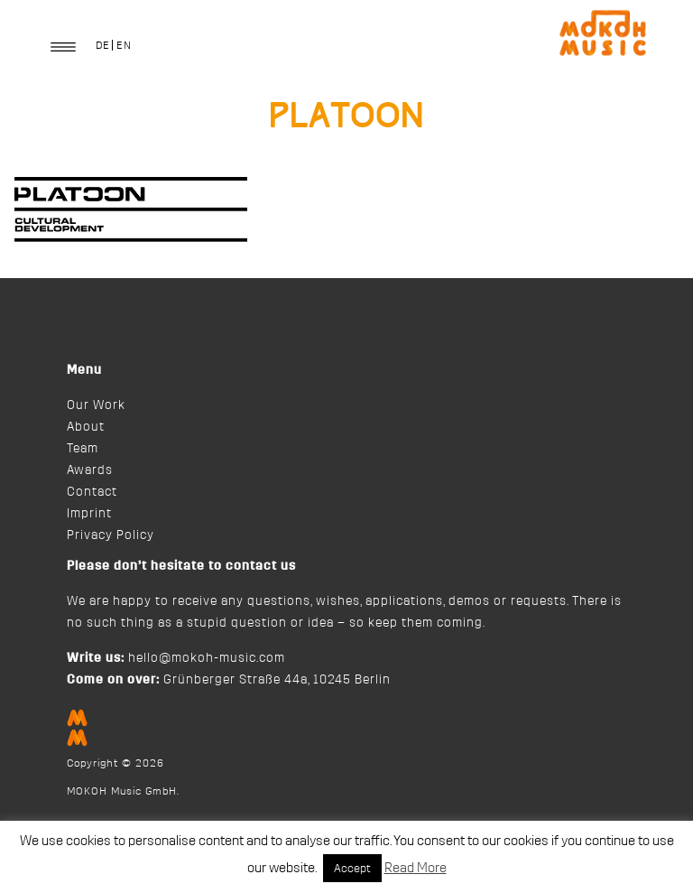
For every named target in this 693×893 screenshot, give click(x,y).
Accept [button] (352, 868)
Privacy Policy (110, 535)
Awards (90, 470)
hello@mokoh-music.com (206, 658)
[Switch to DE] (102, 45)
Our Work (96, 405)
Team (82, 448)
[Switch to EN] (123, 45)
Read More (415, 868)
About (86, 427)
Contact (92, 492)
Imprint (89, 513)
